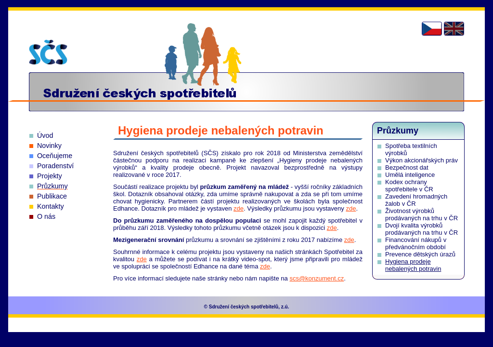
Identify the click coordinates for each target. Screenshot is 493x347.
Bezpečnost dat (406, 167)
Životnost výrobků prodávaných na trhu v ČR (421, 214)
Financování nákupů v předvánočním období (415, 243)
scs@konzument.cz (316, 278)
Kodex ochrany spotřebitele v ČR (409, 185)
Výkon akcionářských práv (421, 160)
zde (239, 208)
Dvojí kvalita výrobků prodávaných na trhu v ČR (421, 229)
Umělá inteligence (410, 174)
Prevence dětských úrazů (420, 254)
